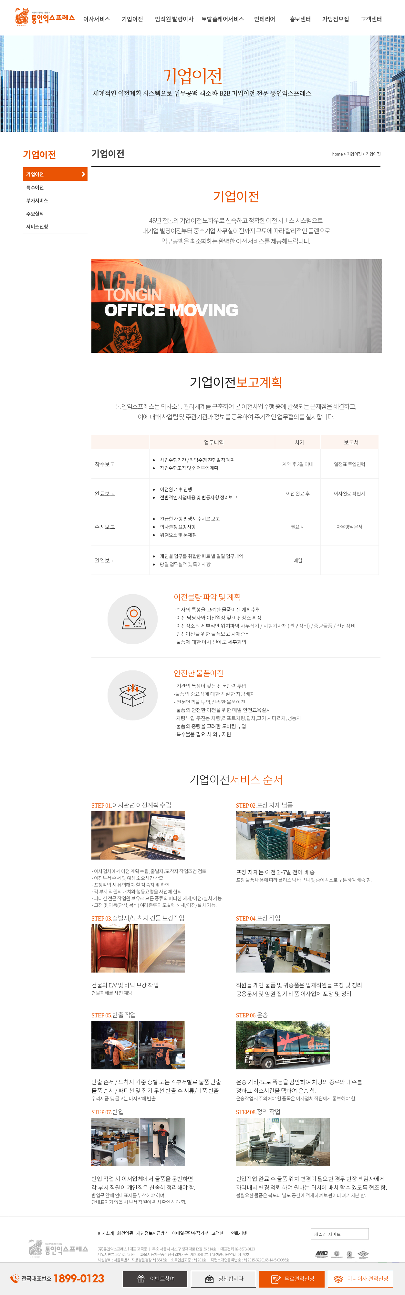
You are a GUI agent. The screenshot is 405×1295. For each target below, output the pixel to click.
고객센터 (371, 19)
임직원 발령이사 (174, 19)
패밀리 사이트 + (329, 1234)
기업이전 (132, 19)
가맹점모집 (335, 19)
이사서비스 (96, 19)
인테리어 (264, 19)
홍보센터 (300, 19)
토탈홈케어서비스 (223, 19)
